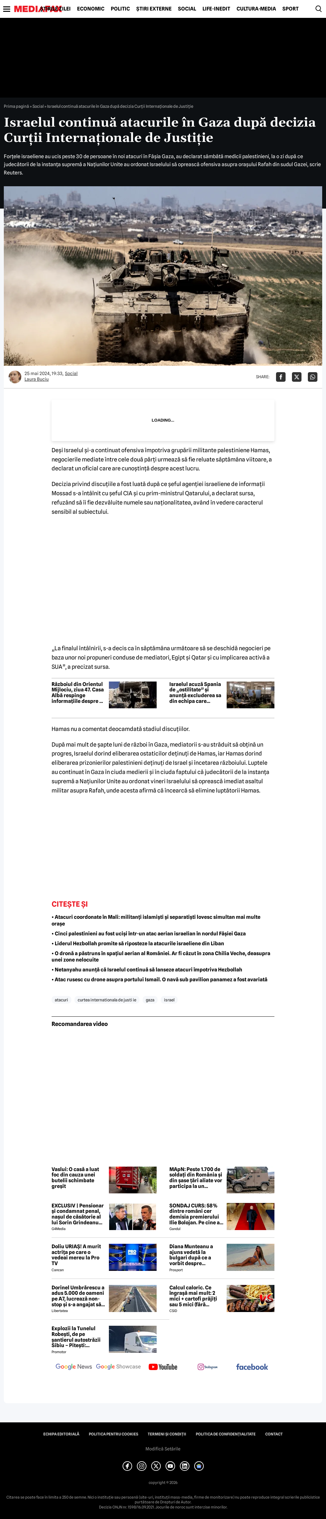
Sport (290, 8)
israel (169, 999)
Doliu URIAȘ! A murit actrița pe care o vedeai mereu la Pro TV (76, 1255)
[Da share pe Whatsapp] (312, 377)
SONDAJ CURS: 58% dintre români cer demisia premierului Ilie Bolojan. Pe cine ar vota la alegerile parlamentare (195, 1214)
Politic (120, 8)
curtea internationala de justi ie (107, 999)
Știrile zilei (55, 8)
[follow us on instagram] (207, 1367)
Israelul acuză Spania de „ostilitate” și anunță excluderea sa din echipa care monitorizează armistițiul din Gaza (195, 693)
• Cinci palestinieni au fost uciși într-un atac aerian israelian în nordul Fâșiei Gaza (149, 934)
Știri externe (154, 8)
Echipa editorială (61, 1434)
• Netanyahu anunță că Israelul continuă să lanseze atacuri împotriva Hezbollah (147, 970)
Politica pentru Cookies (113, 1434)
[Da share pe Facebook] (281, 377)
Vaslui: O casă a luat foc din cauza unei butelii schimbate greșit (75, 1178)
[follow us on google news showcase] (118, 1367)
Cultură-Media (256, 8)
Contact (274, 1434)
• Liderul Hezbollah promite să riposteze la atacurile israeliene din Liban (138, 943)
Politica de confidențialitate (226, 1434)
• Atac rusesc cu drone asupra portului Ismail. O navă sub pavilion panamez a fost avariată (159, 980)
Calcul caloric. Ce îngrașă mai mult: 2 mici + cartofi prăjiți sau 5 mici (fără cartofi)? (193, 1296)
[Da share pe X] (296, 377)
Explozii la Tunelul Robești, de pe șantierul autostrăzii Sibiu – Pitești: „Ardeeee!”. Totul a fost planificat (76, 1337)
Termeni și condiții (167, 1434)
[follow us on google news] (74, 1367)
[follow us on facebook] (252, 1367)
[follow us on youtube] (163, 1367)
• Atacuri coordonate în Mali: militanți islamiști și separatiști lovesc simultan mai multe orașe (156, 920)
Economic (90, 8)
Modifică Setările (163, 1448)
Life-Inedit (216, 8)
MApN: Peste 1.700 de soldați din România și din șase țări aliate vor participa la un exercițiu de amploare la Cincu (196, 1178)
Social (187, 8)
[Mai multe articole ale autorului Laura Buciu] (15, 377)
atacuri (61, 999)
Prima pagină (16, 106)
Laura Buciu (37, 379)
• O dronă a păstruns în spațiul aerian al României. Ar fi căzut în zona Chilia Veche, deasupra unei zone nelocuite (161, 956)
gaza (150, 999)
